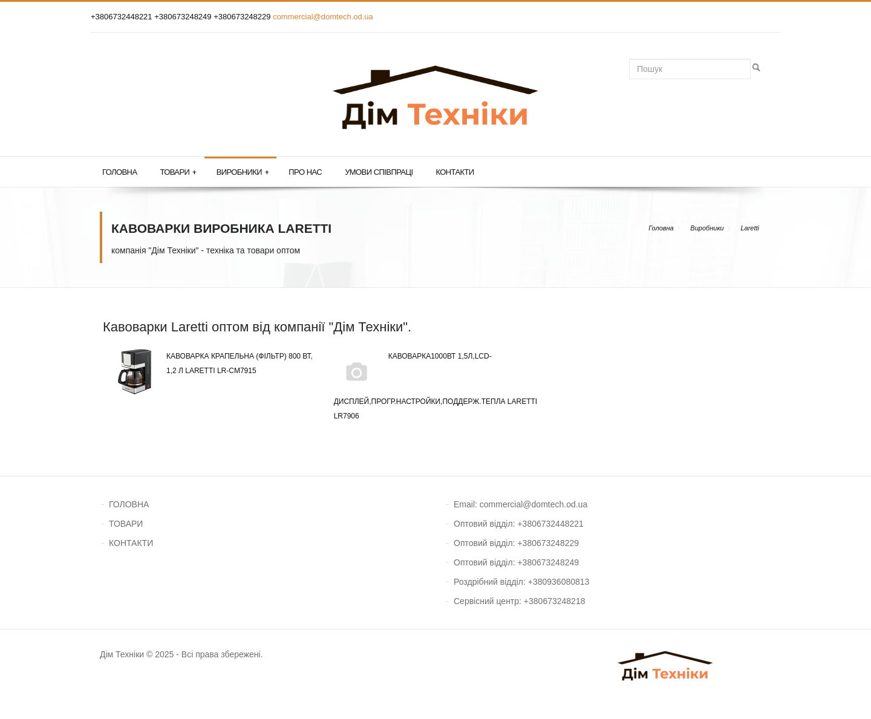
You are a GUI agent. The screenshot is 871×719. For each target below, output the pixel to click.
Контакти (455, 172)
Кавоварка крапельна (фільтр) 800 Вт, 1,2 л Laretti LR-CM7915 (212, 363)
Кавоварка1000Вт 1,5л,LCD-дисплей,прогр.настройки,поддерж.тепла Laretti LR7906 (436, 384)
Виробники (243, 172)
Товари (178, 172)
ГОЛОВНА (129, 504)
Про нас (305, 172)
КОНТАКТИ (131, 543)
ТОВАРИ (126, 524)
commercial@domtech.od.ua (323, 16)
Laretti (749, 228)
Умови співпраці (379, 172)
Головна (119, 172)
